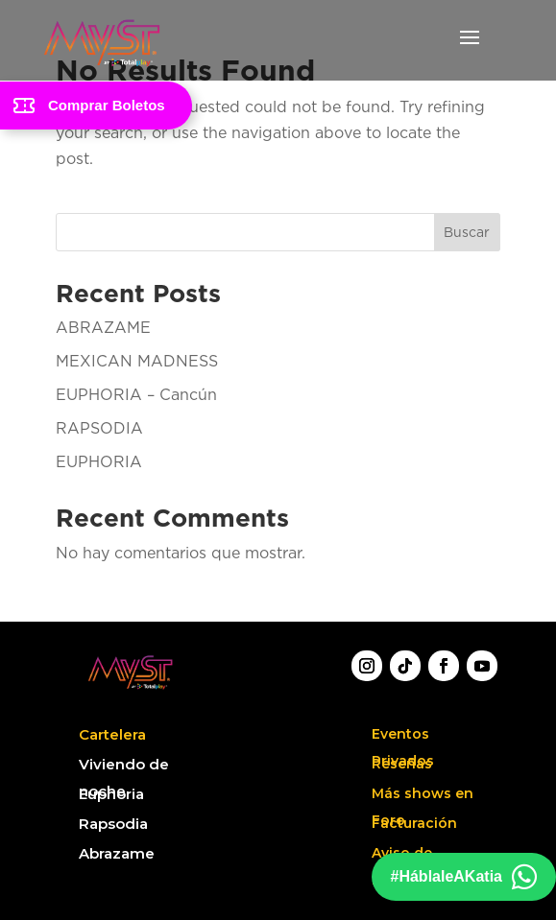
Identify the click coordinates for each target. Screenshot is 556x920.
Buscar (467, 231)
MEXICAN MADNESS (137, 360)
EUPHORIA (99, 461)
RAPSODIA (99, 427)
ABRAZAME (103, 327)
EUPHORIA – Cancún (136, 394)
